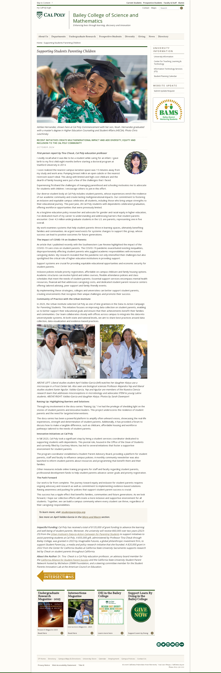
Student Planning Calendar (165, 76)
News (152, 36)
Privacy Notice (44, 665)
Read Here (42, 633)
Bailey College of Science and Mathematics (105, 18)
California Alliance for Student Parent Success (64, 559)
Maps (153, 8)
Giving (141, 36)
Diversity (130, 36)
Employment (113, 659)
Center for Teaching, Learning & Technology (167, 62)
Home (39, 42)
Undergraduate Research (82, 36)
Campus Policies (128, 659)
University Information (163, 56)
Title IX (81, 665)
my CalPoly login (44, 7)
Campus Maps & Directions (69, 659)
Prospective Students (152, 3)
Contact (145, 8)
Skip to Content (43, 3)
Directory (163, 36)
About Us (43, 36)
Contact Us (141, 659)
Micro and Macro (91, 516)
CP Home (42, 659)
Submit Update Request (164, 91)
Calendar (102, 659)
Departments (58, 36)
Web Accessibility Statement (64, 665)
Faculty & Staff (170, 3)
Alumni (181, 3)
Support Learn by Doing (138, 633)
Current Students (134, 3)
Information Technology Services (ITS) (168, 70)
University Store (89, 659)
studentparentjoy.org (73, 512)
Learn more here (105, 633)
